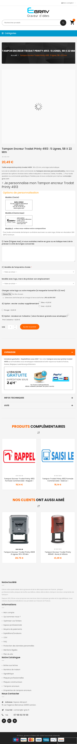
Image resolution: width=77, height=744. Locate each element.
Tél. (6, 715)
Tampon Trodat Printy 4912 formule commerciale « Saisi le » (57, 479)
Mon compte (9, 612)
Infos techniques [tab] (39, 398)
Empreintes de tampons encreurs (17, 690)
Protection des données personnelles (19, 646)
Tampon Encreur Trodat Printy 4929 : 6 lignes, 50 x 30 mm (19, 553)
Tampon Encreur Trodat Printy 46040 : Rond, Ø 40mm (58, 553)
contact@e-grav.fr (21, 710)
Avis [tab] (39, 405)
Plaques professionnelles (14, 678)
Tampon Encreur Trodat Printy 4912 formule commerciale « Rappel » (19, 479)
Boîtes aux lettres (11, 665)
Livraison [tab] (39, 352)
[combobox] (34, 22)
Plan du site (8, 654)
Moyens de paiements (13, 629)
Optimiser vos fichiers (12, 621)
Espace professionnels (13, 625)
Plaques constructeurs (13, 682)
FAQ (5, 641)
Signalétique (9, 673)
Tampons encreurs (11, 686)
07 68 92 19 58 (21, 714)
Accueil (14, 55)
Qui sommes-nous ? (12, 616)
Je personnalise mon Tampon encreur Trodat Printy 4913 (38, 185)
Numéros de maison (12, 669)
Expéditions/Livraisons (12, 633)
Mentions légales (10, 650)
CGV (5, 637)
